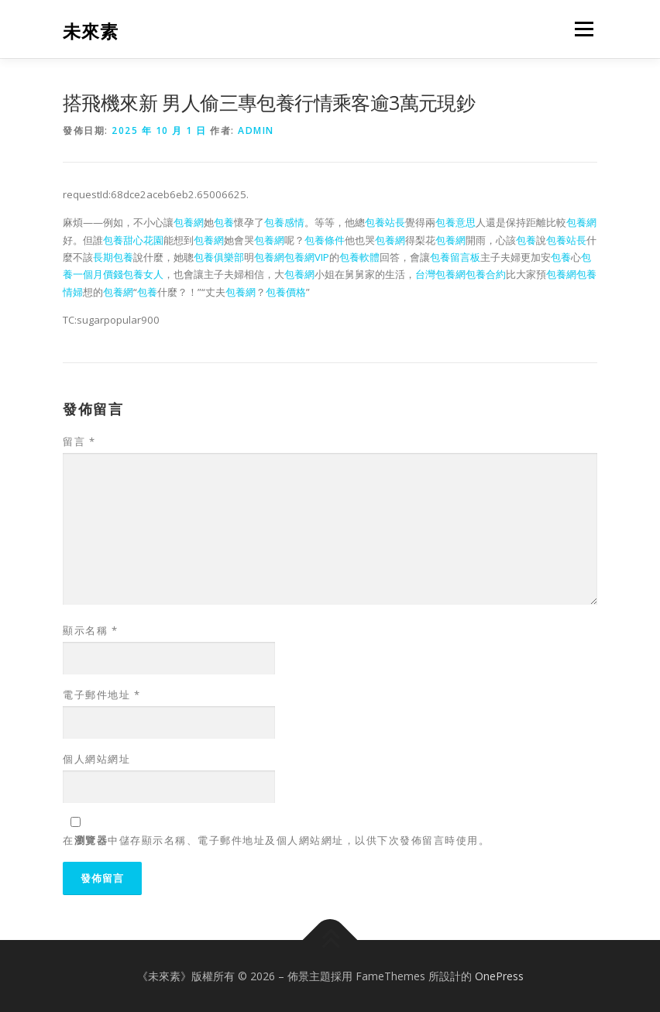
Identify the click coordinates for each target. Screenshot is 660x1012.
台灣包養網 (440, 274)
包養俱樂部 (219, 257)
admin (256, 130)
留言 (79, 441)
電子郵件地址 (101, 695)
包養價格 (286, 292)
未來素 (91, 30)
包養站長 (385, 222)
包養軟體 (359, 257)
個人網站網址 (96, 759)
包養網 (189, 222)
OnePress (499, 976)
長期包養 (113, 257)
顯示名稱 (90, 630)
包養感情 (284, 222)
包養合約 (486, 274)
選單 (581, 29)
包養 (224, 222)
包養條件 (324, 240)
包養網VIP (306, 257)
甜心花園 (143, 240)
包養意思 (455, 222)
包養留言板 (455, 257)
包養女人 (143, 274)
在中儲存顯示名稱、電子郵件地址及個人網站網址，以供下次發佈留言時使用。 (276, 840)
